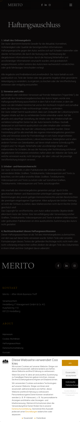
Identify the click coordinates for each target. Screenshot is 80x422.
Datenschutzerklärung (21, 408)
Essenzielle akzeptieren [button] (71, 373)
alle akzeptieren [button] (71, 364)
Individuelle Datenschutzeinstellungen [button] (72, 383)
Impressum (71, 395)
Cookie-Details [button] (69, 391)
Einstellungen (31, 411)
